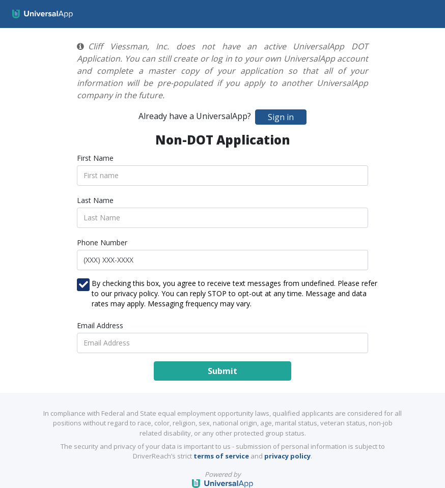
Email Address (100, 325)
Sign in (281, 117)
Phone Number (102, 242)
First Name (95, 158)
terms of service (221, 456)
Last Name (95, 200)
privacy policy (287, 456)
